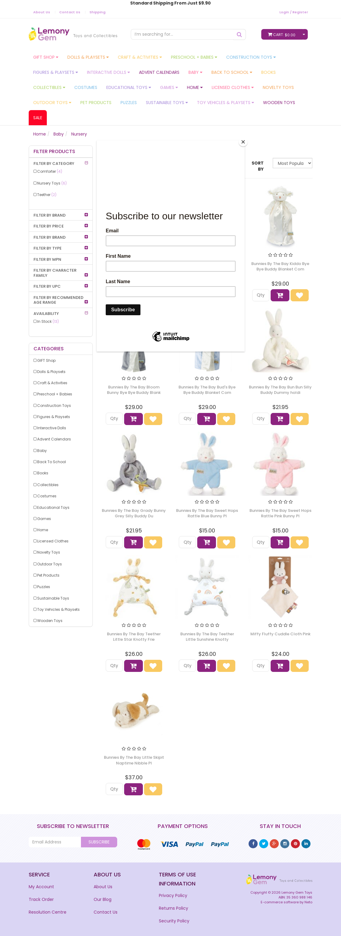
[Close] (243, 141)
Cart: (283, 34)
